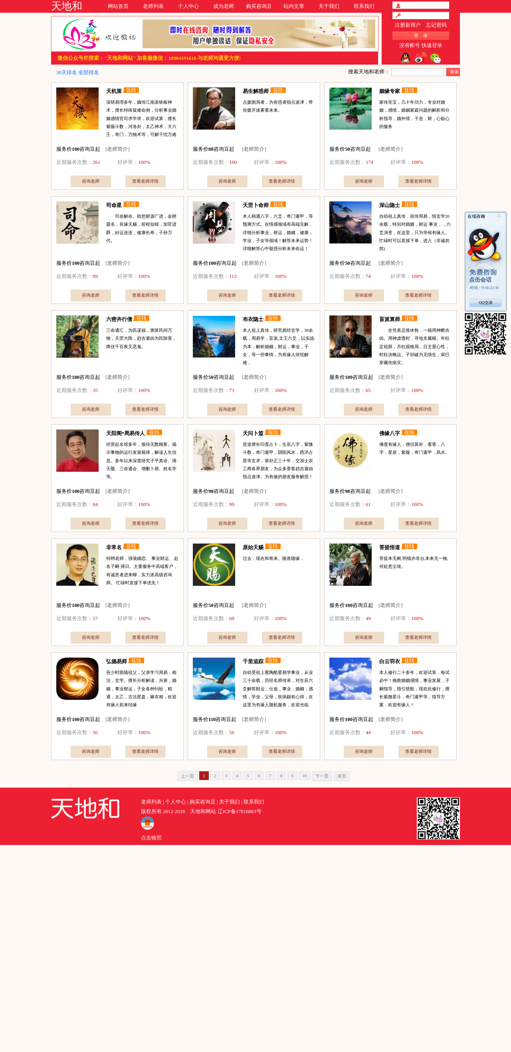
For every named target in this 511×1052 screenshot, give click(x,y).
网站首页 (118, 6)
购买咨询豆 (259, 6)
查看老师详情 (145, 181)
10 (304, 775)
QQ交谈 (486, 302)
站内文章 (293, 6)
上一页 (187, 776)
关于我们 (329, 6)
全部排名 (88, 72)
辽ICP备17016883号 (239, 811)
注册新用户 (408, 25)
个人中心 (188, 6)
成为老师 (223, 6)
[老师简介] (117, 149)
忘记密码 (436, 25)
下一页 (322, 776)
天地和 (66, 6)
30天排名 (66, 72)
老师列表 (153, 6)
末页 (341, 776)
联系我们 (364, 6)
